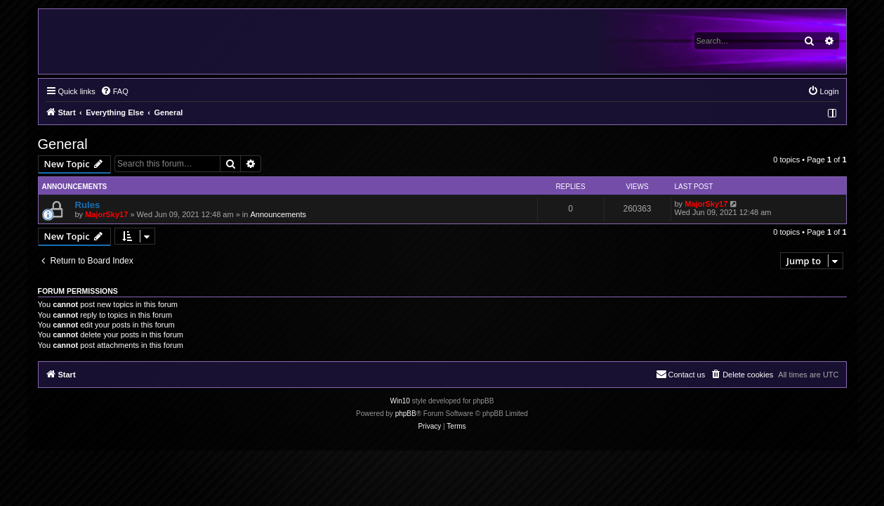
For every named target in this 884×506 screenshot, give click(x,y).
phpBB (405, 413)
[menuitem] (114, 91)
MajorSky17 (106, 214)
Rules (87, 205)
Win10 (400, 401)
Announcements (278, 214)
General (63, 144)
